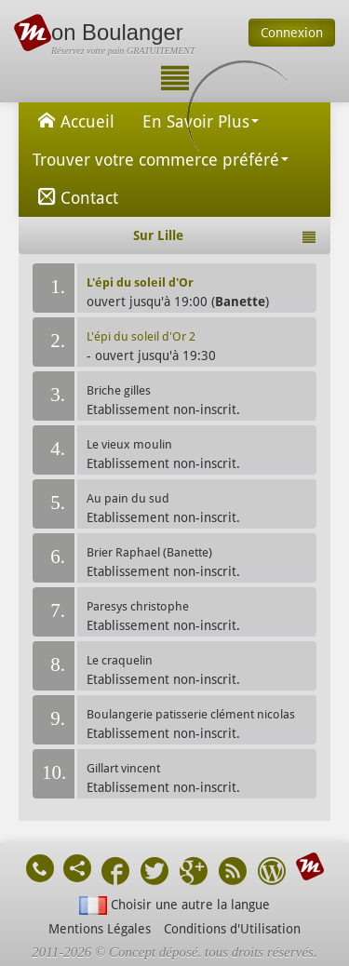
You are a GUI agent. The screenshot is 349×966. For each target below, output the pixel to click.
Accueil (73, 120)
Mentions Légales (99, 928)
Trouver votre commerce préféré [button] (161, 159)
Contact (75, 196)
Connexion (292, 32)
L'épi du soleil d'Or (140, 282)
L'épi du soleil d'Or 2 (141, 336)
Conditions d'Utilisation (232, 928)
